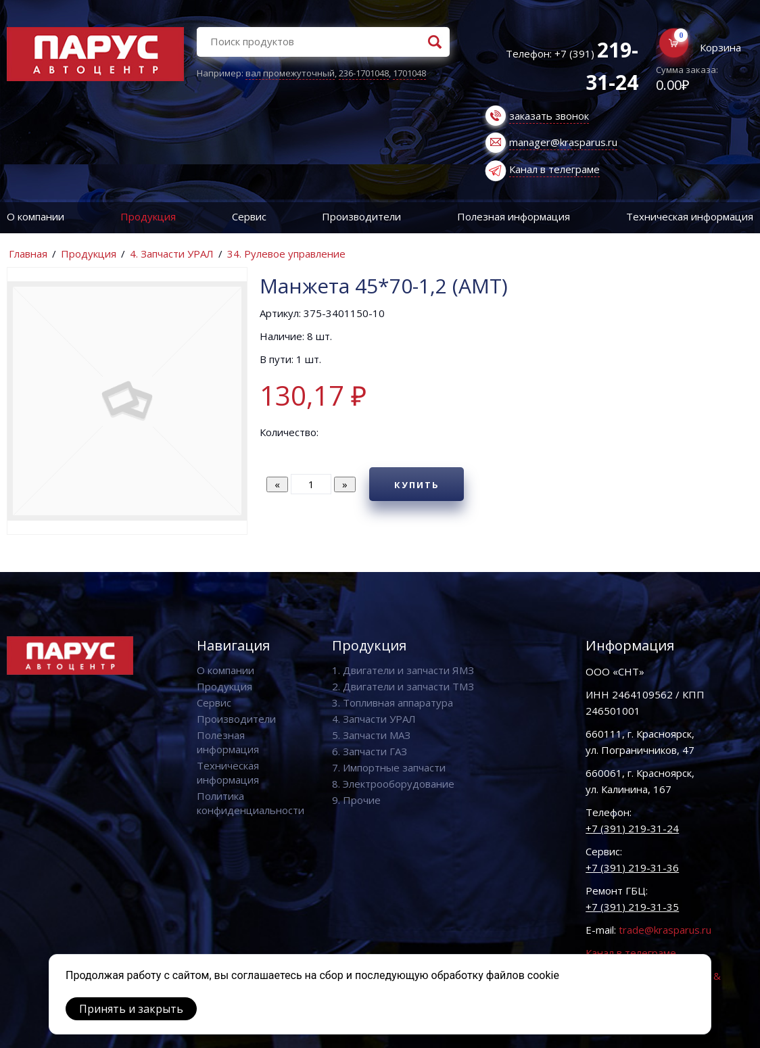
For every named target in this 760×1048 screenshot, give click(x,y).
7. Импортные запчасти (389, 767)
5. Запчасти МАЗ (371, 735)
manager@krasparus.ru (563, 142)
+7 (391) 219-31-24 (632, 828)
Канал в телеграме (554, 169)
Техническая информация (228, 772)
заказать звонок (549, 115)
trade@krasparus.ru (665, 929)
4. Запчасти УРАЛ (172, 253)
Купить (417, 485)
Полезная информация (513, 216)
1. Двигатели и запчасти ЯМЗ (403, 670)
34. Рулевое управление (286, 253)
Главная (28, 253)
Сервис (249, 216)
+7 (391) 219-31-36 (632, 867)
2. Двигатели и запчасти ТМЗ (403, 686)
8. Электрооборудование (393, 783)
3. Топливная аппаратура (392, 702)
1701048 (409, 73)
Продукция (148, 216)
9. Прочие (356, 800)
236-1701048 (364, 73)
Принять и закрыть (131, 1008)
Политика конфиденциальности (250, 803)
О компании (35, 216)
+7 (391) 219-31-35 (632, 906)
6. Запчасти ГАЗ (369, 751)
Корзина (720, 47)
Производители (361, 216)
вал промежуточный (290, 73)
